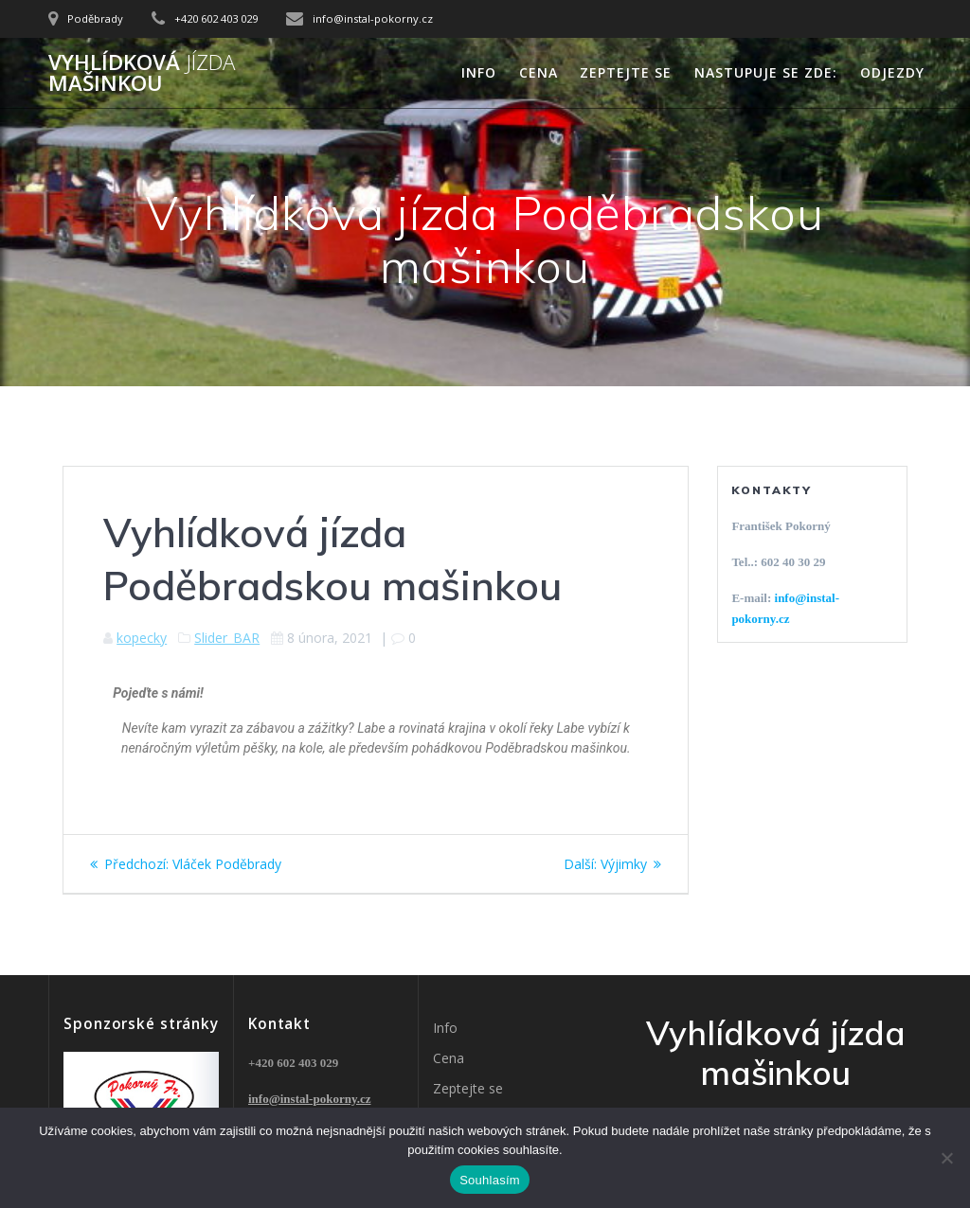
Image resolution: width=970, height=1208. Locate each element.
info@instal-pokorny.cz (309, 1099)
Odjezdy (892, 72)
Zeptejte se (626, 72)
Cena (538, 72)
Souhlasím (489, 1180)
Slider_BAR (227, 638)
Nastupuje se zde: (765, 72)
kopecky (142, 638)
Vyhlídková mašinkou (141, 73)
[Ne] (946, 1157)
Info (478, 72)
